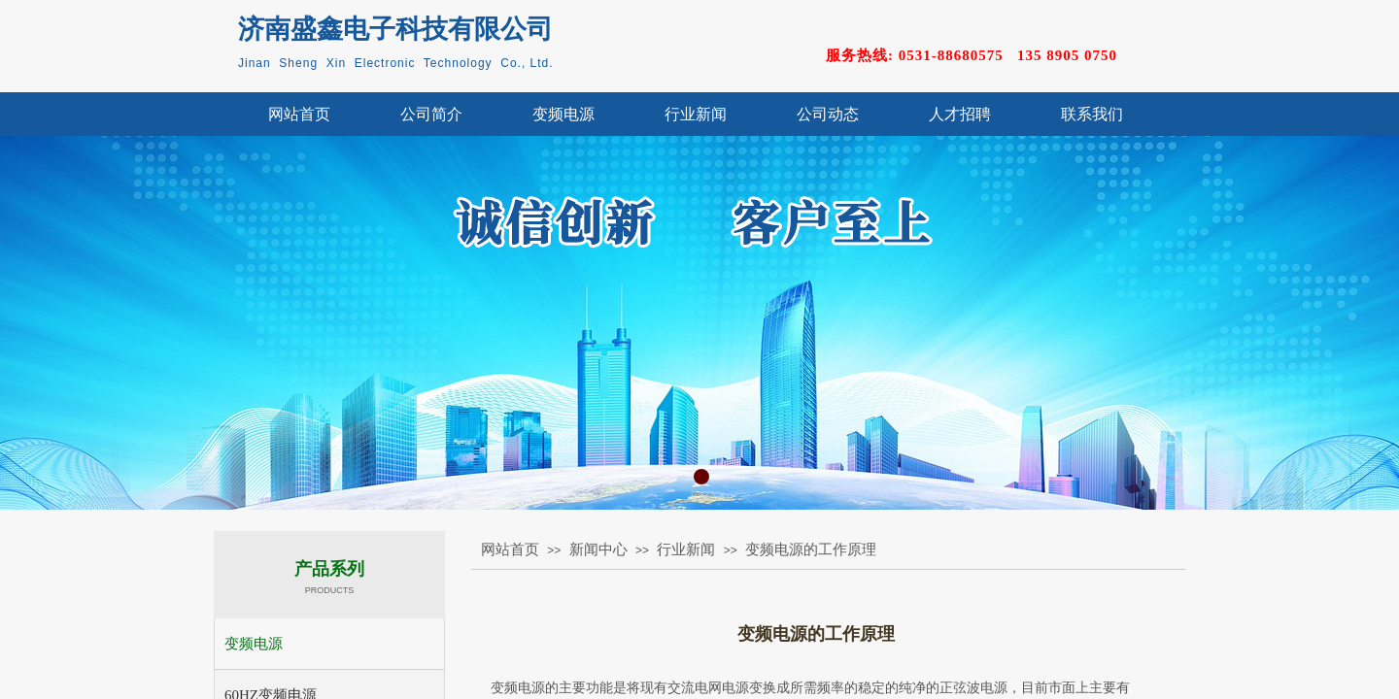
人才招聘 (960, 114)
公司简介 (431, 114)
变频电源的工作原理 (810, 549)
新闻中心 (598, 549)
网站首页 (299, 114)
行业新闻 (696, 114)
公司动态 (828, 114)
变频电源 (563, 114)
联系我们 (1092, 114)
